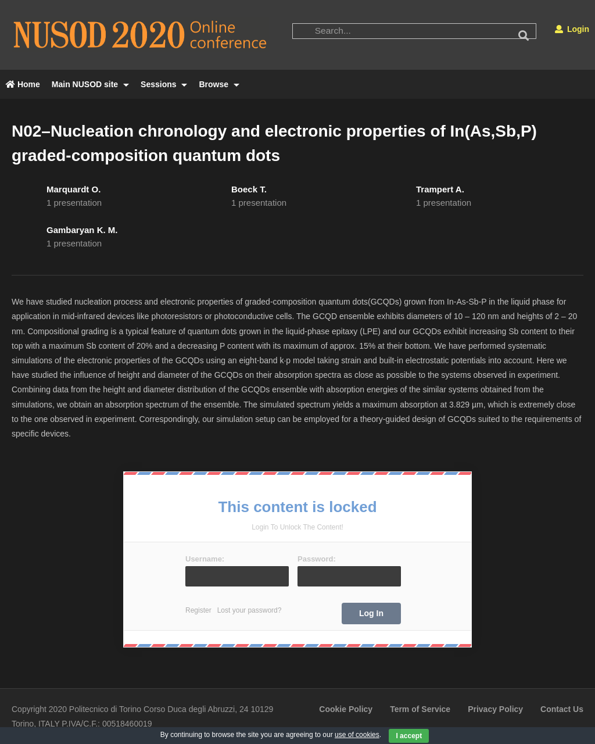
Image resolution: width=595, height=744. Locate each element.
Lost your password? (249, 610)
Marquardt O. (73, 189)
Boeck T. (249, 189)
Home (23, 84)
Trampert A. (440, 189)
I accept (409, 736)
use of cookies (357, 735)
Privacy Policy (495, 709)
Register (198, 610)
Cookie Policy (345, 709)
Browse (219, 84)
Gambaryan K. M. (82, 230)
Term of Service (420, 709)
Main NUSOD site (90, 84)
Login (572, 29)
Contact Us (561, 709)
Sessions (164, 84)
